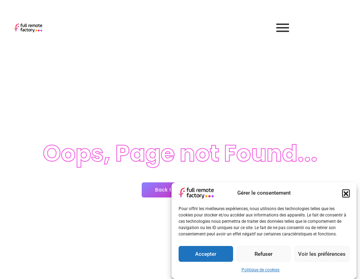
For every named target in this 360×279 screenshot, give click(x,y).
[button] (345, 193)
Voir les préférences (322, 254)
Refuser (263, 254)
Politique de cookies (260, 269)
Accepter (205, 254)
